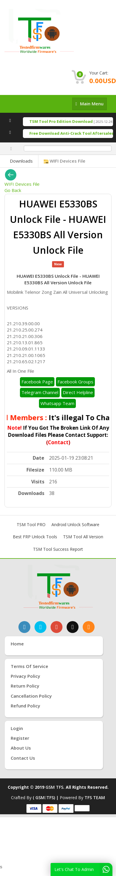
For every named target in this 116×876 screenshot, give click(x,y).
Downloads (21, 161)
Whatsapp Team (57, 403)
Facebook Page (37, 382)
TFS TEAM (94, 797)
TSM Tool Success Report (58, 549)
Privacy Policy (25, 676)
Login (17, 728)
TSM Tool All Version (83, 536)
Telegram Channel (39, 392)
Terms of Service (29, 666)
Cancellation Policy (31, 696)
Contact (58, 442)
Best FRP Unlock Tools (35, 536)
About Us (21, 748)
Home (17, 644)
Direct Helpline (78, 392)
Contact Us (23, 758)
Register (20, 738)
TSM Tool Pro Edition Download (64, 121)
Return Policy (25, 686)
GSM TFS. (55, 787)
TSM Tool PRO (31, 524)
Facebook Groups (75, 382)
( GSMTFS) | (46, 797)
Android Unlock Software (75, 524)
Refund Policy (25, 706)
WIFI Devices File (64, 161)
